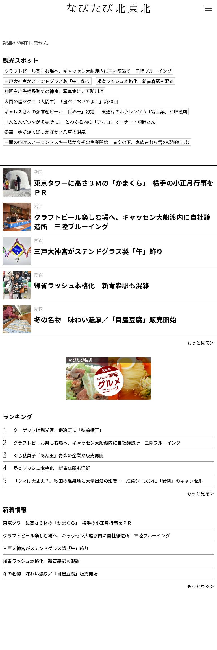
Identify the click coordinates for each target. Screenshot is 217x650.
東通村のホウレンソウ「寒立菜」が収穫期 (144, 111)
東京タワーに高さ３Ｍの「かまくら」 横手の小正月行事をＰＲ (67, 522)
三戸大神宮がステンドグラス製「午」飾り (47, 81)
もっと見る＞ (200, 342)
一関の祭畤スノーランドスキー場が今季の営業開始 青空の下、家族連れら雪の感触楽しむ (97, 142)
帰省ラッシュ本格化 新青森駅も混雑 (135, 81)
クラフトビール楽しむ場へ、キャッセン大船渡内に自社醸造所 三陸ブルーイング (88, 70)
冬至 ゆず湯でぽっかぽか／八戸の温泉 (45, 131)
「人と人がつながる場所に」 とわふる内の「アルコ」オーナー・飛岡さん (80, 121)
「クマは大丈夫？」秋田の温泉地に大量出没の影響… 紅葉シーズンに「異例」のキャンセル (108, 480)
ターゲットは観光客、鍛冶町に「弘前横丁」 (58, 429)
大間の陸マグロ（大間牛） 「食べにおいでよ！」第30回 (61, 101)
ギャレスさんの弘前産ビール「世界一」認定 (49, 111)
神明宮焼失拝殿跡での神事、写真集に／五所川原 (54, 91)
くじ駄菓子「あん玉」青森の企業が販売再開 (58, 455)
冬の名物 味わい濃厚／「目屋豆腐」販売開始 (50, 573)
